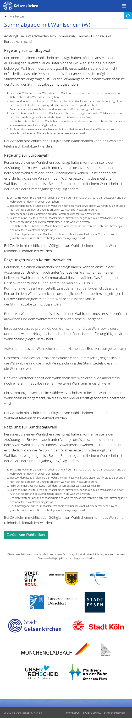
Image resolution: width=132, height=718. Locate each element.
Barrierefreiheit (114, 712)
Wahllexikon (17, 16)
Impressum (73, 712)
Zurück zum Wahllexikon (26, 534)
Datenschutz (92, 712)
